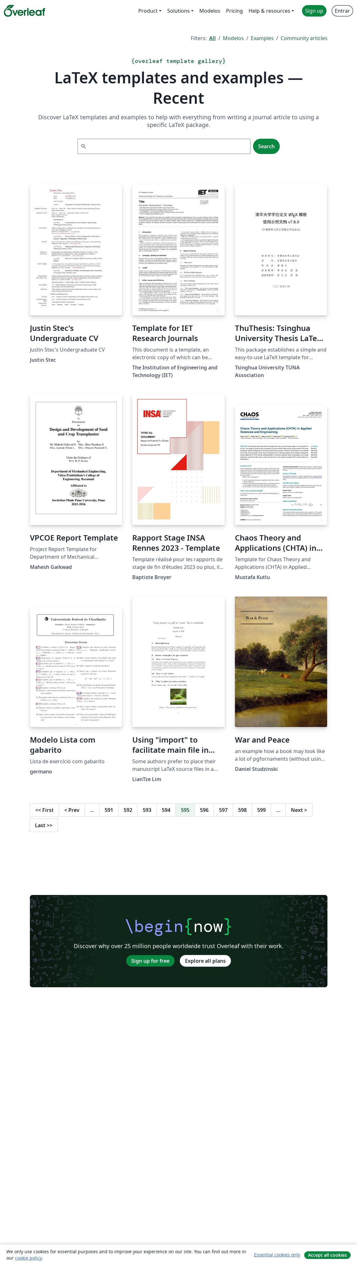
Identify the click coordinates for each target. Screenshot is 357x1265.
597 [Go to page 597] (223, 810)
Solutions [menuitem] (178, 10)
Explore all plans (205, 960)
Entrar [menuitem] (342, 10)
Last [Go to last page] (43, 825)
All (212, 38)
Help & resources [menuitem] (269, 10)
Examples (262, 38)
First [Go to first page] (44, 810)
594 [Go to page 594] (166, 810)
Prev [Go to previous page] (71, 810)
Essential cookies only (277, 1255)
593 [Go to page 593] (147, 810)
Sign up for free (150, 960)
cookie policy (28, 1258)
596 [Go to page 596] (204, 810)
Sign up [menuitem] (314, 10)
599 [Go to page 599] (261, 810)
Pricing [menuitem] (234, 10)
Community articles (304, 38)
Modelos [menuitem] (209, 10)
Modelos (233, 38)
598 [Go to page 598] (242, 810)
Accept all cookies (327, 1255)
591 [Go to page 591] (109, 810)
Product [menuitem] (148, 10)
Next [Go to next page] (299, 810)
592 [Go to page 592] (128, 810)
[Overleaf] (24, 11)
